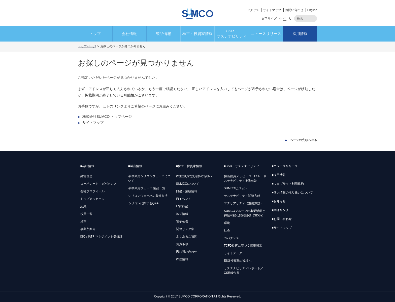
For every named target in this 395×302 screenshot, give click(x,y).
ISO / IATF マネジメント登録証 (101, 236)
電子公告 (182, 221)
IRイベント (183, 199)
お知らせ (279, 201)
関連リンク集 (185, 229)
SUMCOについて (188, 183)
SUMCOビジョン (235, 188)
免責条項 (182, 244)
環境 (227, 223)
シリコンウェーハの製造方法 (148, 196)
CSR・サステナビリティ (232, 33)
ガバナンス (231, 238)
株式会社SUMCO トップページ (107, 117)
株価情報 (182, 259)
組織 (83, 206)
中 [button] (284, 18)
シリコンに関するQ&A (143, 203)
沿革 (83, 221)
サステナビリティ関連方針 (242, 196)
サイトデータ (233, 253)
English (312, 10)
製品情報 (163, 33)
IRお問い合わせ (186, 251)
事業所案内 (87, 229)
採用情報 (300, 33)
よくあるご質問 (186, 236)
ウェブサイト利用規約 (288, 183)
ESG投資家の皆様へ (237, 260)
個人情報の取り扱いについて (292, 192)
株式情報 (182, 214)
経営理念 (86, 176)
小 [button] (280, 18)
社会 (227, 230)
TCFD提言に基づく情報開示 (243, 245)
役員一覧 (86, 214)
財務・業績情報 (186, 191)
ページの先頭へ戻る (303, 140)
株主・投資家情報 (197, 33)
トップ (95, 33)
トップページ (87, 46)
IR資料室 (182, 206)
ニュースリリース (266, 33)
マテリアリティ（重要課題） (243, 203)
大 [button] (289, 18)
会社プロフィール (92, 191)
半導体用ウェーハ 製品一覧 (146, 188)
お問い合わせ (294, 10)
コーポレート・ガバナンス (98, 183)
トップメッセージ (92, 199)
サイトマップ (272, 10)
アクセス (253, 10)
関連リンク (280, 210)
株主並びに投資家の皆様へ (194, 176)
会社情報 (129, 33)
